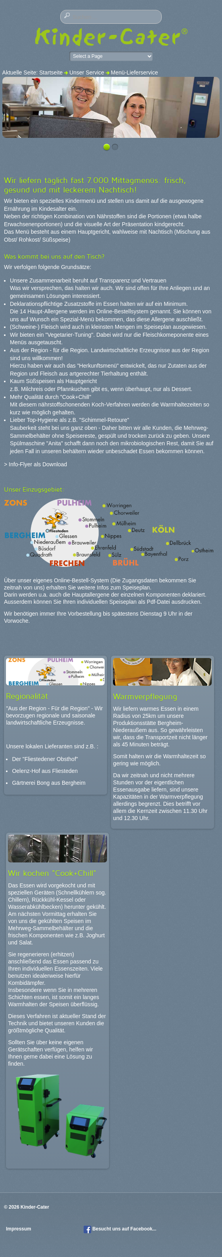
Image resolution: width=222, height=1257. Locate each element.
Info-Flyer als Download (38, 464)
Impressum (19, 1229)
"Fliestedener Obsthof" (50, 759)
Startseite (51, 72)
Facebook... (143, 1229)
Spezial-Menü (77, 319)
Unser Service (86, 72)
